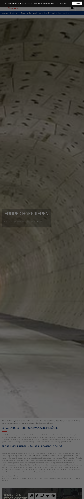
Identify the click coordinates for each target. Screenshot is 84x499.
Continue (77, 3)
